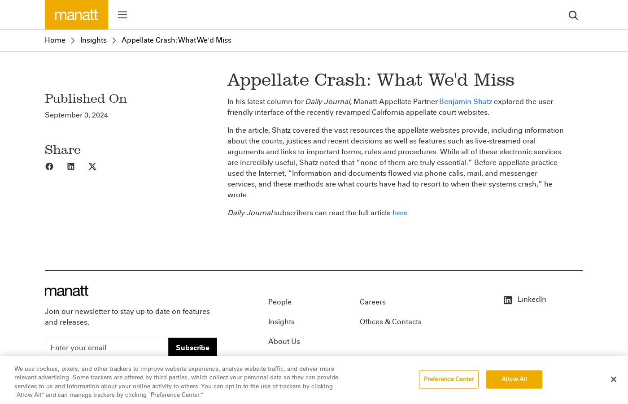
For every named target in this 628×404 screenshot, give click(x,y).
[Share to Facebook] (55, 166)
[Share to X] (98, 166)
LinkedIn (524, 299)
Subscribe (192, 347)
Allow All (514, 383)
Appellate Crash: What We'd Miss (176, 40)
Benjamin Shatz (465, 101)
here (400, 213)
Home (55, 40)
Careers (373, 302)
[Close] (614, 384)
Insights (93, 40)
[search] (573, 14)
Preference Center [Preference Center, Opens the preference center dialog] (449, 383)
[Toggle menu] (122, 15)
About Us (284, 341)
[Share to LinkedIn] (77, 166)
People (280, 302)
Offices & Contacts (391, 321)
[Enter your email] (107, 348)
